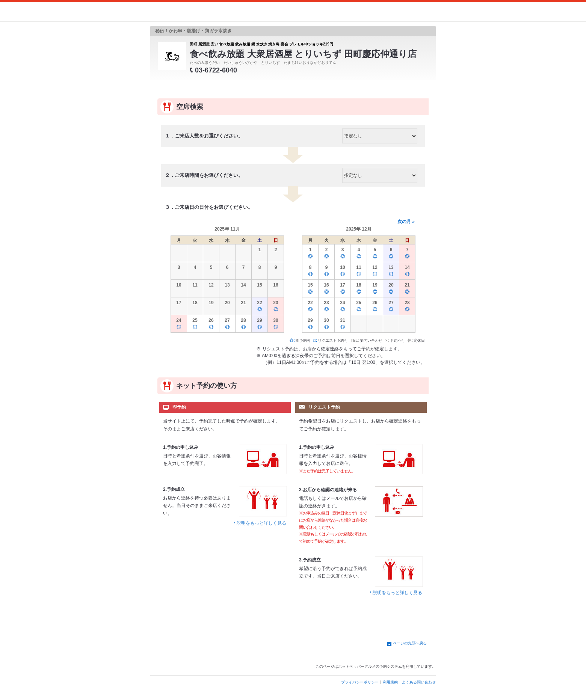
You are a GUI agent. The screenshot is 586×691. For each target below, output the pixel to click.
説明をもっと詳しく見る (261, 523)
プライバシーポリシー (360, 682)
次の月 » (406, 221)
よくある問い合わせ (419, 682)
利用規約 (390, 682)
